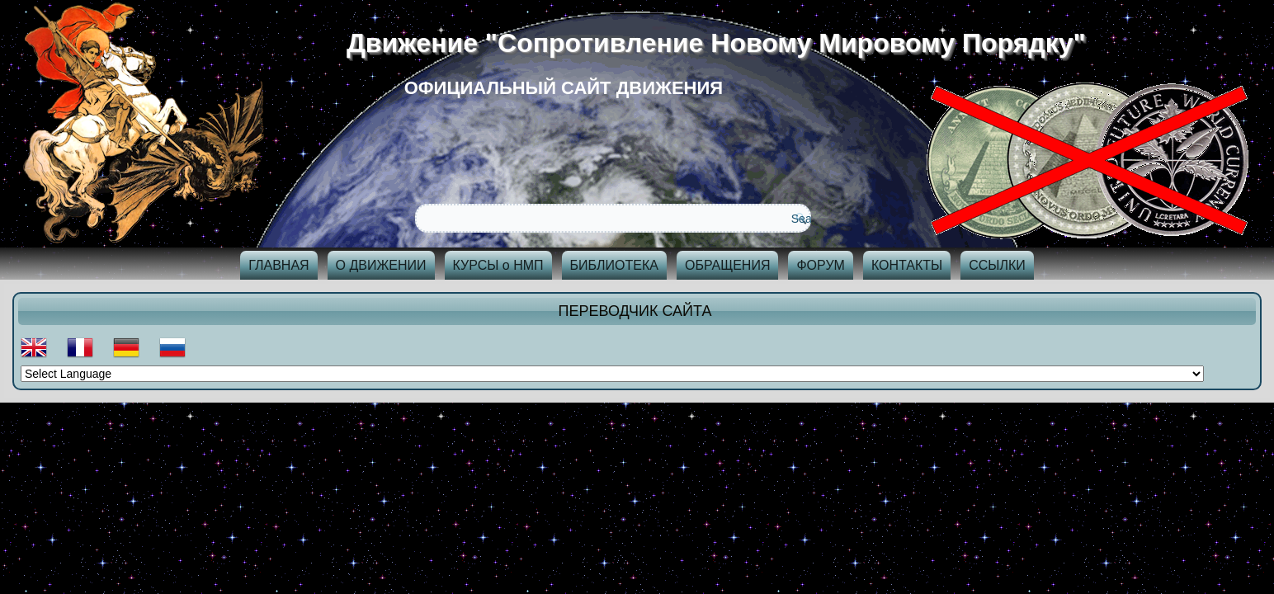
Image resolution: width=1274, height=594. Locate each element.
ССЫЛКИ (997, 265)
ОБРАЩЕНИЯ (728, 265)
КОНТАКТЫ (906, 265)
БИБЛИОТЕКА (614, 265)
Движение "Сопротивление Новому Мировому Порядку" (722, 43)
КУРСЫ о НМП (498, 265)
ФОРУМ (820, 265)
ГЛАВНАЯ (278, 265)
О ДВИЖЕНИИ (381, 265)
